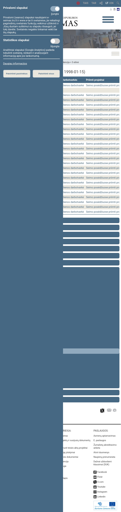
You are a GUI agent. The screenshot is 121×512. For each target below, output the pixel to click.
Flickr (100, 477)
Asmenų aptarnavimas (104, 436)
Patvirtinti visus (46, 73)
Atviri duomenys (101, 452)
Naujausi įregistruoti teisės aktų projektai (68, 448)
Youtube (101, 486)
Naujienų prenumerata (104, 457)
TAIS (85, 3)
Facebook (102, 472)
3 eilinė (75, 62)
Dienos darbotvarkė (73, 85)
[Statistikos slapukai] (55, 41)
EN (111, 3)
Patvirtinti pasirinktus (16, 73)
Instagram (102, 492)
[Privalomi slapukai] (55, 8)
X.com (100, 482)
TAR (94, 3)
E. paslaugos (99, 440)
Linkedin (101, 496)
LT (107, 3)
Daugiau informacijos (15, 63)
